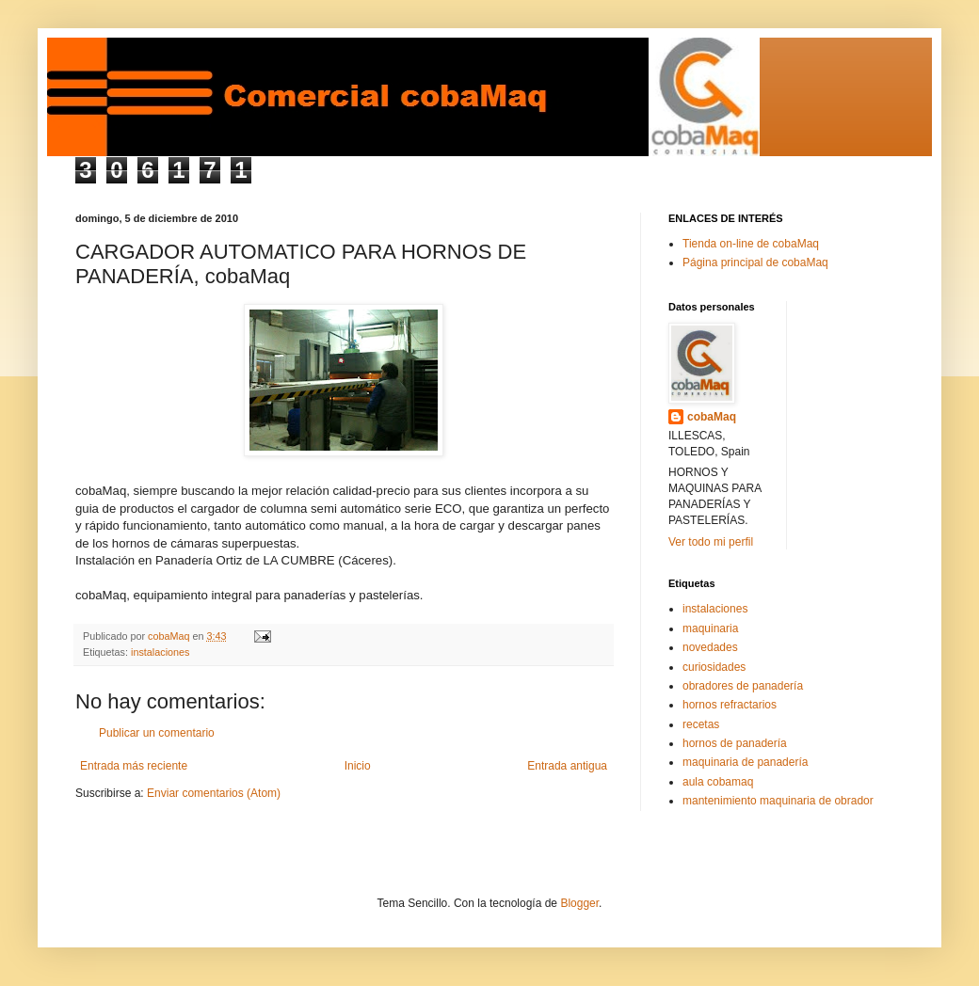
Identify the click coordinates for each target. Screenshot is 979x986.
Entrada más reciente (133, 765)
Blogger (579, 903)
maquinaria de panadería (745, 762)
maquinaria (710, 628)
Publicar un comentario (157, 733)
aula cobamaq (717, 781)
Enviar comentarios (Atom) (214, 793)
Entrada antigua (567, 765)
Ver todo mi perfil (710, 542)
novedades (710, 647)
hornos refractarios (729, 704)
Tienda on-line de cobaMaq (750, 243)
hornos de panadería (734, 743)
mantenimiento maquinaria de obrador (778, 800)
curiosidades (714, 667)
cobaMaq (711, 416)
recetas (700, 724)
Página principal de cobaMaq (755, 262)
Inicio (358, 765)
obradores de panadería (742, 685)
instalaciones (160, 652)
